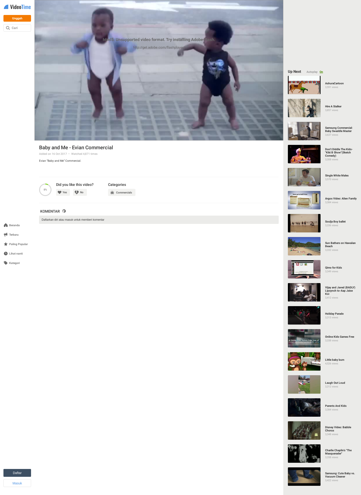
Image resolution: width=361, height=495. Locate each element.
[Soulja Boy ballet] (322, 223)
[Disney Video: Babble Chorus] (322, 430)
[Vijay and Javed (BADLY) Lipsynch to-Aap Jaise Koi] (322, 292)
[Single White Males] (322, 177)
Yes (65, 192)
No (82, 192)
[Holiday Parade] (322, 315)
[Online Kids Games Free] (322, 338)
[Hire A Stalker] (322, 108)
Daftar (17, 473)
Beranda (14, 225)
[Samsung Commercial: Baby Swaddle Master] (322, 131)
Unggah (17, 18)
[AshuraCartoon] (322, 85)
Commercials (124, 192)
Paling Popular (18, 244)
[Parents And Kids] (322, 407)
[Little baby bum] (322, 361)
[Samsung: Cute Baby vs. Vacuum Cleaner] (322, 476)
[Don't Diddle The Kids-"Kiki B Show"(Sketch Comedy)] (322, 154)
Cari (15, 28)
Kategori (14, 263)
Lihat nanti (16, 253)
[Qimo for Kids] (322, 269)
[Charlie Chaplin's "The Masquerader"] (322, 453)
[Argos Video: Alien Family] (322, 200)
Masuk (17, 483)
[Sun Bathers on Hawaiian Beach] (322, 246)
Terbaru (14, 234)
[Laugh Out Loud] (322, 384)
